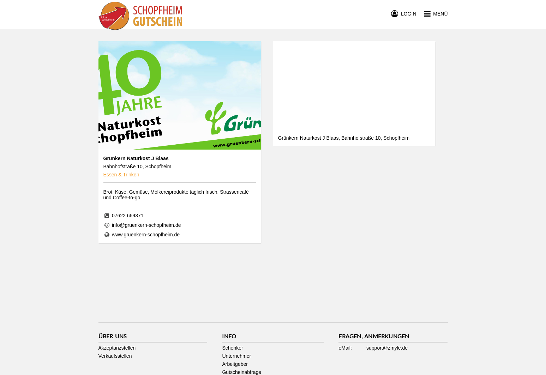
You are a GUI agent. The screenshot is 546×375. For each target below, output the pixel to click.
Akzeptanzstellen (117, 348)
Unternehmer (236, 356)
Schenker (232, 348)
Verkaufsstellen (115, 356)
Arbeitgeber (234, 364)
